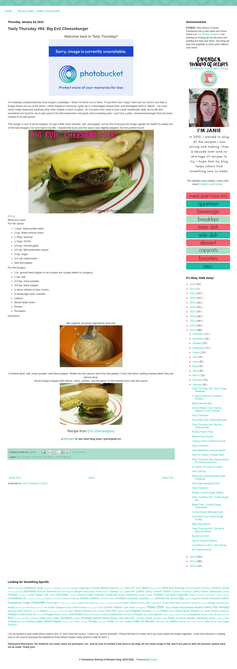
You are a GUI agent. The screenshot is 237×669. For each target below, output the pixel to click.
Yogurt (226, 621)
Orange (120, 611)
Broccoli (42, 591)
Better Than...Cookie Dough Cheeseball (206, 506)
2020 (193, 298)
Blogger (153, 659)
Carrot (167, 591)
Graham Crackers (106, 603)
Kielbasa (83, 607)
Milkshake (13, 611)
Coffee (90, 594)
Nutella (78, 611)
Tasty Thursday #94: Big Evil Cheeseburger (207, 426)
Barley (122, 588)
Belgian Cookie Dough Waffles (208, 492)
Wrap (214, 621)
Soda (165, 618)
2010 (193, 566)
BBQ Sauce (137, 588)
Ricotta (17, 618)
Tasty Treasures (200, 415)
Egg (182, 598)
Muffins (44, 611)
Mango (169, 607)
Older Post (167, 477)
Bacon (105, 587)
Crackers (40, 598)
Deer (152, 598)
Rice (11, 617)
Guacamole (156, 603)
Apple (40, 588)
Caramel (158, 591)
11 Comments (78, 452)
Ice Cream (50, 607)
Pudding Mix (116, 614)
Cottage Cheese (222, 595)
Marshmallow (187, 607)
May (195, 366)
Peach (171, 611)
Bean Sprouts (156, 588)
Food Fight (52, 603)
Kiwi (90, 607)
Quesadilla (149, 614)
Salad (42, 618)
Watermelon (192, 622)
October (197, 343)
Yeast (220, 621)
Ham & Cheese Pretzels (204, 540)
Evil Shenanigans (101, 431)
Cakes (140, 591)
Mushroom (53, 611)
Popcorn (65, 614)
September (199, 348)
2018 (193, 307)
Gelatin (74, 603)
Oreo (127, 611)
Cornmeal (210, 595)
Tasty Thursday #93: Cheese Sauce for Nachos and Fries (210, 461)
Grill (148, 603)
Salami (50, 618)
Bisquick (197, 588)
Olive (95, 611)
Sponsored (202, 618)
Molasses (28, 611)
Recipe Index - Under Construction (39, 11)
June (195, 361)
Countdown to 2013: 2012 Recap (209, 545)
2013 (193, 330)
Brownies (52, 591)
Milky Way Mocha (201, 524)
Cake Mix (130, 591)
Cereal (205, 591)
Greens (142, 603)
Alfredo (11, 588)
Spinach (191, 618)
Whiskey (201, 622)
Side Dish (130, 618)
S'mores (35, 618)
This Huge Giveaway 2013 (206, 483)
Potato (79, 614)
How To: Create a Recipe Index (208, 454)
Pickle (29, 614)
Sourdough (181, 618)
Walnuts (182, 621)
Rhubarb (225, 614)
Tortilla (111, 621)
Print (11, 216)
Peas (208, 611)
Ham (178, 603)
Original (135, 610)
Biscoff (189, 588)
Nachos (61, 611)
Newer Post (15, 477)
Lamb (94, 607)
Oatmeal (87, 611)
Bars (128, 588)
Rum (28, 618)
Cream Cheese (90, 598)
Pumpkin (139, 614)
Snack (149, 618)
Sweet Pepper (53, 621)
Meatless (199, 607)
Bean (146, 587)
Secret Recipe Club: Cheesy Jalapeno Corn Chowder (207, 409)
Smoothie (141, 618)
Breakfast (30, 591)
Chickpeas (24, 595)
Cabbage (114, 591)
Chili (46, 594)
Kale (76, 607)
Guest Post (168, 603)
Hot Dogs (31, 607)
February (198, 380)
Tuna (122, 621)
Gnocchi (94, 603)
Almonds (19, 588)
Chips (52, 595)
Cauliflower (187, 591)
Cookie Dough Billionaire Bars (207, 512)
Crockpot (121, 598)
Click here (68, 438)
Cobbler (73, 595)
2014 (193, 325)
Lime (126, 607)
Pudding (105, 614)
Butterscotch (102, 591)
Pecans (215, 611)
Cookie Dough (145, 595)
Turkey (128, 621)
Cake (122, 592)
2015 (193, 320)
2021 (193, 293)
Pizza (57, 614)
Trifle (117, 622)
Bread (226, 588)
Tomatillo (84, 622)
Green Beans (130, 603)
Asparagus (85, 588)
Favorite (27, 457)
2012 (193, 556)
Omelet (101, 611)
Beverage (180, 588)
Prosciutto (96, 614)
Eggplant (196, 598)
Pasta (164, 610)
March (196, 375)
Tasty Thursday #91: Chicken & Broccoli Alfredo (208, 530)
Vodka (167, 622)
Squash (213, 618)
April (195, 371)
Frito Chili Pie (199, 471)
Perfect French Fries (202, 432)
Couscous (31, 598)
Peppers (13, 614)
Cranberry (49, 598)
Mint (20, 611)
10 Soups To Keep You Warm (207, 467)
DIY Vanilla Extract (201, 549)
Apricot (58, 588)
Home (8, 11)
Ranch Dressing (182, 614)
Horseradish (20, 607)
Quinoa (158, 614)
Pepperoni (224, 611)
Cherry (226, 591)
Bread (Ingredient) (16, 592)
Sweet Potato (68, 622)
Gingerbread (83, 603)
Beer (172, 588)
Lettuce (118, 607)
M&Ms (132, 607)
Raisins (172, 614)
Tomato (93, 621)
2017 (193, 311)
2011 (193, 561)
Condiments (131, 594)
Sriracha (220, 618)
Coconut (81, 594)
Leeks (100, 607)
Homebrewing (222, 603)
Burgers (79, 591)
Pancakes (146, 611)
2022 (193, 289)
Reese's (205, 614)
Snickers (157, 618)
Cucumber (133, 598)
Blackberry (206, 588)
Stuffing (23, 622)
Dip (168, 598)
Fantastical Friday (19, 602)
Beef (19, 457)
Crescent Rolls (107, 598)
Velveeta (160, 621)
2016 (193, 316)
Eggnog (188, 598)
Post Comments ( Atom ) (35, 483)
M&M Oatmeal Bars (202, 403)
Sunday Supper (35, 621)
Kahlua (69, 607)
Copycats (182, 594)
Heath (204, 603)
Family (205, 598)
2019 (193, 302)
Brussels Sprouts (66, 591)
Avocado (96, 588)
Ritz (23, 618)
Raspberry (195, 614)
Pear (202, 611)
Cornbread (200, 595)
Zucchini (12, 624)
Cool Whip (170, 594)
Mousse (36, 611)
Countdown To (17, 598)
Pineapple (48, 614)
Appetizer (30, 587)
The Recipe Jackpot (208, 34)
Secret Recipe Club (113, 618)
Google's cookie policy (210, 184)
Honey (11, 607)
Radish (165, 614)
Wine (208, 621)
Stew (226, 618)
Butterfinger (90, 591)
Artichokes (66, 588)
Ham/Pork (186, 603)
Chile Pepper (36, 594)
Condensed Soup (115, 594)
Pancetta (156, 611)
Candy (149, 591)
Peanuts (195, 611)
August (197, 352)
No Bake (69, 611)
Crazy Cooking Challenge (67, 598)
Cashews (176, 591)
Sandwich (48, 457)
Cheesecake (216, 591)
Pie (35, 614)
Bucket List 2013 (200, 536)
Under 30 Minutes (62, 457)
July (195, 357)
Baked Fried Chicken (203, 436)
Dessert (160, 598)
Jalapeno (61, 607)
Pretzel (87, 614)
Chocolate (62, 594)
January (197, 384)
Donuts (174, 598)
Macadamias (141, 607)
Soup (171, 617)
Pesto (22, 614)
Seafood (98, 618)
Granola (118, 603)
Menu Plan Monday (217, 607)
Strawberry (14, 621)
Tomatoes (103, 622)
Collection (100, 594)
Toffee (77, 621)
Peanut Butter (183, 611)
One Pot (111, 610)
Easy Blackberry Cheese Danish (209, 450)
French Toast (65, 603)
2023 (193, 284)
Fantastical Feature (219, 598)
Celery (197, 591)
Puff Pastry (128, 614)
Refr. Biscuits (215, 614)
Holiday (211, 603)
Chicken (13, 594)
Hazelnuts (196, 603)
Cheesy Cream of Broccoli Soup (208, 441)
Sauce (77, 618)
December (198, 334)
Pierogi (40, 614)
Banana (114, 588)
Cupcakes (144, 598)
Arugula (75, 588)
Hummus (40, 607)
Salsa (57, 618)
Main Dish (37, 457)
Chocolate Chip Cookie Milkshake (209, 420)
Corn (192, 594)
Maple (176, 607)
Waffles (174, 621)
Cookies (159, 594)
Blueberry (217, 588)
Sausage (87, 617)
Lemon (108, 607)
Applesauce (49, 588)
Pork (72, 614)
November (198, 338)
